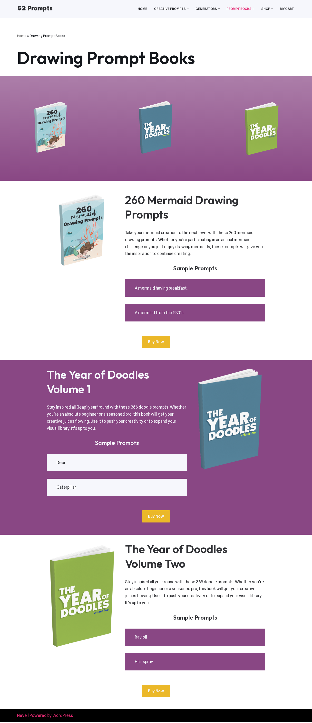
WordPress (62, 716)
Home (141, 9)
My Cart (287, 9)
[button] (187, 9)
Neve (22, 716)
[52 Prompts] (35, 8)
